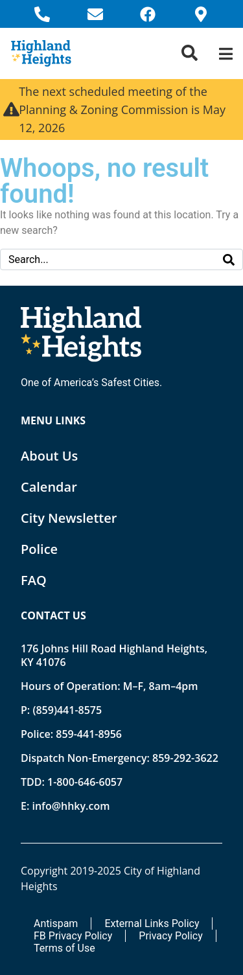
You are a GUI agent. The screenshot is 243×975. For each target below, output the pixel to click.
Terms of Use (64, 948)
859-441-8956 (89, 734)
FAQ (34, 580)
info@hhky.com (71, 806)
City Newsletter (69, 518)
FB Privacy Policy (73, 936)
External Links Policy (151, 923)
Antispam (56, 923)
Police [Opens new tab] (39, 549)
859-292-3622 (185, 758)
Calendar (49, 487)
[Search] (228, 259)
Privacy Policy (171, 936)
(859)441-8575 (67, 710)
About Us (49, 456)
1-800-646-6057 (84, 782)
